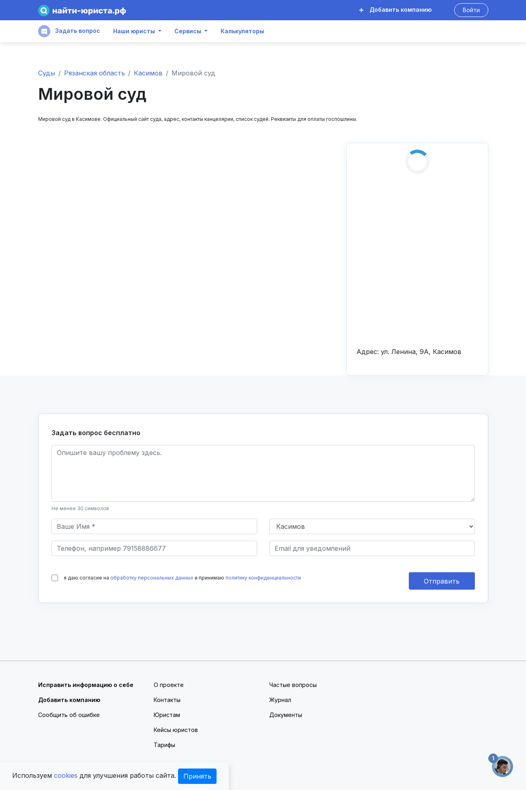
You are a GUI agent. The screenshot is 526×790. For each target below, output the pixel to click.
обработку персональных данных (151, 578)
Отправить (441, 581)
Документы (285, 714)
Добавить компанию (395, 9)
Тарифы (164, 744)
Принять (197, 776)
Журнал (280, 699)
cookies (65, 775)
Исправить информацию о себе (85, 684)
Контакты (167, 699)
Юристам (167, 714)
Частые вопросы (293, 684)
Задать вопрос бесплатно (96, 433)
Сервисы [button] (187, 31)
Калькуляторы (242, 31)
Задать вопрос (69, 31)
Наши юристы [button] (134, 31)
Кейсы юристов (176, 729)
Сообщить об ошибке (69, 714)
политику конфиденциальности (263, 578)
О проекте (169, 684)
